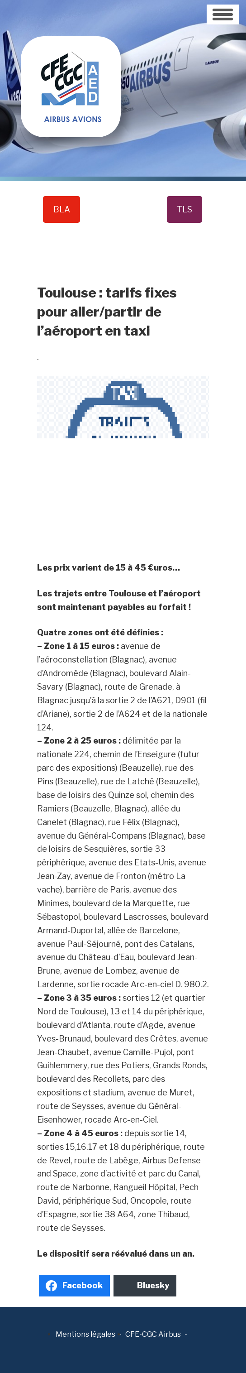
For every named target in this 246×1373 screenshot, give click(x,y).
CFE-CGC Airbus (153, 1334)
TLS (184, 209)
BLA (61, 209)
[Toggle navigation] (223, 14)
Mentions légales (85, 1334)
